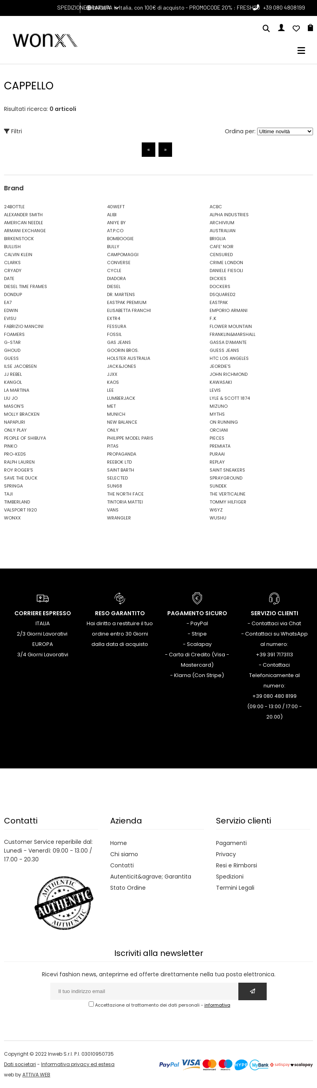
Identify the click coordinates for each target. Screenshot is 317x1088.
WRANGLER (119, 518)
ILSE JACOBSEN (20, 366)
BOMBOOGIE (120, 238)
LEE (110, 390)
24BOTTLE (14, 206)
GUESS (11, 358)
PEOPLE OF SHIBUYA (25, 438)
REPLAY (217, 462)
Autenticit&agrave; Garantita (150, 877)
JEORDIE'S (220, 366)
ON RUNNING (224, 422)
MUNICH (116, 414)
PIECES (217, 438)
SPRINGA (13, 486)
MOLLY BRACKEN (22, 414)
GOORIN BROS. (123, 350)
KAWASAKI (221, 382)
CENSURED (221, 254)
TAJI (8, 494)
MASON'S (14, 406)
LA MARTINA (16, 390)
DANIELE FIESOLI (226, 270)
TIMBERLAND (17, 502)
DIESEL (114, 286)
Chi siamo (124, 854)
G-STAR (12, 342)
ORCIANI (219, 430)
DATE (9, 278)
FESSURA (116, 326)
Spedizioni (230, 877)
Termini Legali (235, 888)
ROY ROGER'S (18, 470)
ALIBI (112, 214)
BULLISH (12, 246)
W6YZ (216, 510)
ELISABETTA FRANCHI (129, 310)
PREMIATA (220, 446)
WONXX (12, 518)
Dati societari (20, 1064)
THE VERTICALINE (228, 494)
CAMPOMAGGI (123, 254)
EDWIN (11, 310)
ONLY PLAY (15, 430)
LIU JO (11, 398)
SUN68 (114, 486)
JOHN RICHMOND (229, 374)
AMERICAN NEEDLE (23, 222)
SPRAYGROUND (226, 478)
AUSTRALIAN (223, 230)
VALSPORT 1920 (20, 510)
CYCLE (114, 270)
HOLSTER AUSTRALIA (128, 358)
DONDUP (13, 294)
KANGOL (13, 382)
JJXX (112, 374)
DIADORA (116, 278)
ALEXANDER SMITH (23, 214)
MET (111, 406)
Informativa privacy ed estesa (78, 1064)
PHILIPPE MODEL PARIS (130, 438)
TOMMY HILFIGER (228, 502)
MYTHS (217, 414)
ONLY (113, 430)
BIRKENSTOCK (19, 238)
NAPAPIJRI (14, 422)
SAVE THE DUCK (21, 478)
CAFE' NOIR (222, 246)
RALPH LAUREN (19, 462)
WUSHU (218, 518)
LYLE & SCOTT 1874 (230, 398)
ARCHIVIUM (222, 222)
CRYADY (13, 270)
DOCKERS (220, 286)
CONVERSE (119, 262)
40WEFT (116, 206)
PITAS (113, 446)
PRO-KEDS (15, 454)
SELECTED (117, 478)
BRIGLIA (218, 238)
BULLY (113, 246)
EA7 (8, 302)
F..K (213, 318)
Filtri (13, 131)
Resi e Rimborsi (236, 865)
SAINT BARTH (120, 470)
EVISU (10, 318)
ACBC (216, 206)
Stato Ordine (128, 888)
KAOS (113, 382)
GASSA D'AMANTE (228, 342)
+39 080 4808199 (284, 7)
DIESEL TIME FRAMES (25, 286)
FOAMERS (14, 334)
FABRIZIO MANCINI (24, 326)
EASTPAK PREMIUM (127, 302)
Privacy (226, 854)
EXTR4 (113, 318)
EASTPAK (219, 302)
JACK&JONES (121, 366)
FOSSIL (114, 334)
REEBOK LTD (119, 462)
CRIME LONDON (226, 262)
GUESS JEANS (224, 350)
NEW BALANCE (122, 422)
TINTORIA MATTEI (125, 502)
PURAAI (217, 454)
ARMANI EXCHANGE (25, 230)
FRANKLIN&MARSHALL (233, 334)
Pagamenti (231, 843)
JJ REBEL (13, 374)
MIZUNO (219, 406)
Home (118, 843)
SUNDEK (218, 486)
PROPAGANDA (121, 454)
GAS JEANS (119, 342)
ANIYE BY (116, 222)
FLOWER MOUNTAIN (231, 326)
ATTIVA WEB (36, 1074)
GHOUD (12, 350)
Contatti (122, 865)
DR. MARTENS (121, 294)
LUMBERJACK (121, 398)
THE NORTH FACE (125, 494)
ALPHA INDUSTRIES (229, 214)
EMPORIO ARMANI (229, 310)
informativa (217, 1005)
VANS (113, 510)
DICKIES (218, 278)
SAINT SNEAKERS (227, 470)
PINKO (10, 446)
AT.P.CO (115, 230)
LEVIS (215, 390)
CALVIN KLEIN (18, 254)
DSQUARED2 (223, 294)
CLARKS (12, 262)
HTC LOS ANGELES (229, 358)
